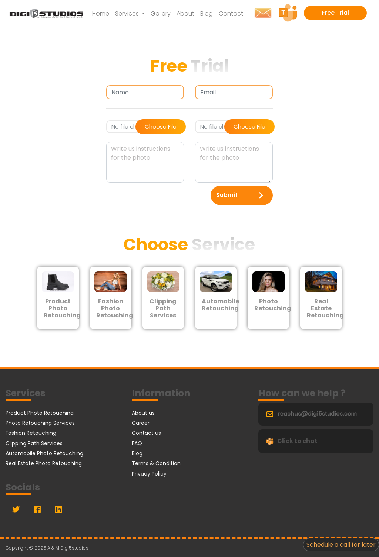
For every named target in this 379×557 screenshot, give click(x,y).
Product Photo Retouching (40, 413)
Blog (206, 13)
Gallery (161, 13)
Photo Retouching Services (40, 423)
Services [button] (127, 13)
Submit (241, 195)
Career (141, 423)
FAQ (137, 443)
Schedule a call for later (341, 544)
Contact (231, 13)
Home (100, 13)
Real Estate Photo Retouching (44, 463)
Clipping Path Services (34, 443)
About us (143, 413)
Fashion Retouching (31, 433)
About (185, 13)
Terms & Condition (156, 463)
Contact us (146, 433)
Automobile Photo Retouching (44, 453)
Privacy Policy (149, 473)
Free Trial (335, 13)
